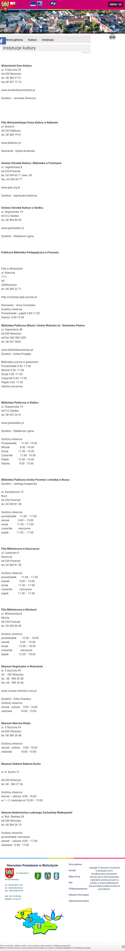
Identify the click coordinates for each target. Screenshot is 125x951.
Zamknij (123, 946)
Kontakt (72, 870)
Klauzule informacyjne (79, 895)
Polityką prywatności (62, 946)
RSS (70, 882)
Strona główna (14, 39)
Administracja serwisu (79, 901)
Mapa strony (74, 876)
